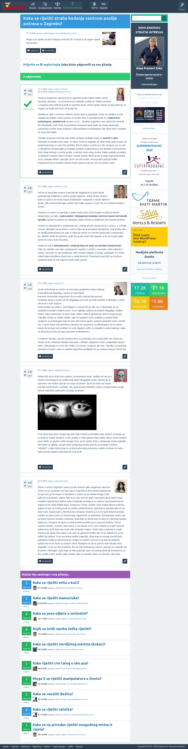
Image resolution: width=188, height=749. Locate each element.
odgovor (51, 89)
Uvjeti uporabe (59, 747)
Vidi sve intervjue (149, 84)
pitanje (39, 33)
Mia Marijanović (81, 684)
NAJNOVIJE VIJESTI (149, 263)
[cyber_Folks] (149, 245)
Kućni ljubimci (66, 669)
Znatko (6, 747)
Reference (37, 747)
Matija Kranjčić (81, 669)
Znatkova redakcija (154, 269)
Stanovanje (65, 588)
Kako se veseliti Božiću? (53, 694)
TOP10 (94, 8)
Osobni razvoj (54, 33)
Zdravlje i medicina (68, 603)
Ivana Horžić (62, 89)
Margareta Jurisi (69, 33)
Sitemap (79, 747)
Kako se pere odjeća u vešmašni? (60, 613)
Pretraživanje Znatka (149, 278)
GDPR (70, 747)
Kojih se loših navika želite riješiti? (62, 629)
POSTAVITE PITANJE (72, 8)
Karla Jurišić (62, 186)
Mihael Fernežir (63, 370)
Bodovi (47, 747)
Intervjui (15, 747)
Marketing (25, 747)
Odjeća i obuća (67, 619)
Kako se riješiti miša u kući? (56, 583)
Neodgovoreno (45, 8)
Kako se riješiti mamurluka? (56, 598)
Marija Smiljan (78, 649)
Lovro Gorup (78, 588)
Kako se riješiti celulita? (53, 709)
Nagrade (104, 8)
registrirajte (52, 64)
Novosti (32, 8)
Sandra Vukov (62, 481)
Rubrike (57, 8)
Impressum (141, 269)
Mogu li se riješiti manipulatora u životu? (67, 678)
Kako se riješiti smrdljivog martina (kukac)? (69, 644)
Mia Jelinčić (83, 603)
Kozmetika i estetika (69, 715)
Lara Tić (60, 283)
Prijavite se (31, 64)
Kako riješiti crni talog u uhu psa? (60, 663)
